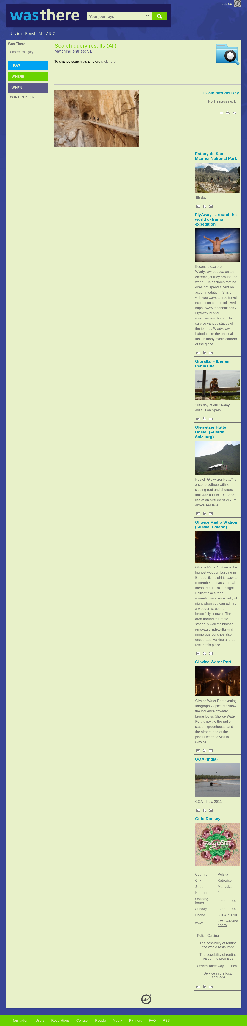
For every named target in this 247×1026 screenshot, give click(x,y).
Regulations (60, 1020)
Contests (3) (22, 97)
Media (117, 1020)
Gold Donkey (207, 818)
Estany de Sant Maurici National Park (216, 156)
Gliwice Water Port (213, 662)
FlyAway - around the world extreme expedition (216, 219)
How (16, 65)
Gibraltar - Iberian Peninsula (212, 363)
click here (108, 61)
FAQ (152, 1020)
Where (18, 76)
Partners (135, 1020)
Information (19, 1020)
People (100, 1020)
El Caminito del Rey (219, 93)
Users (40, 1020)
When (17, 88)
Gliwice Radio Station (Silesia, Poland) (216, 524)
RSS (166, 1020)
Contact (82, 1020)
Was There (16, 44)
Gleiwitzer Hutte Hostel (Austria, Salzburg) (210, 432)
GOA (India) (206, 759)
